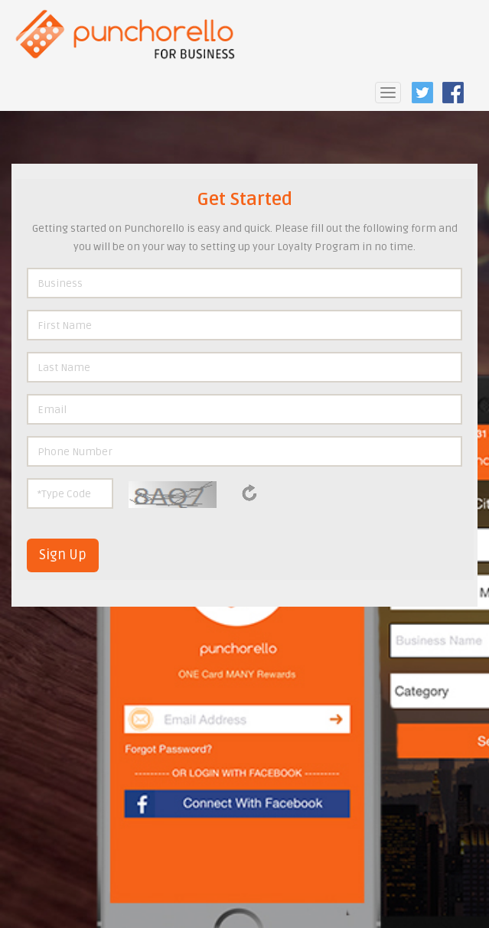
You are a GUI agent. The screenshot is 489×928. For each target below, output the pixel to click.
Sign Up (62, 554)
